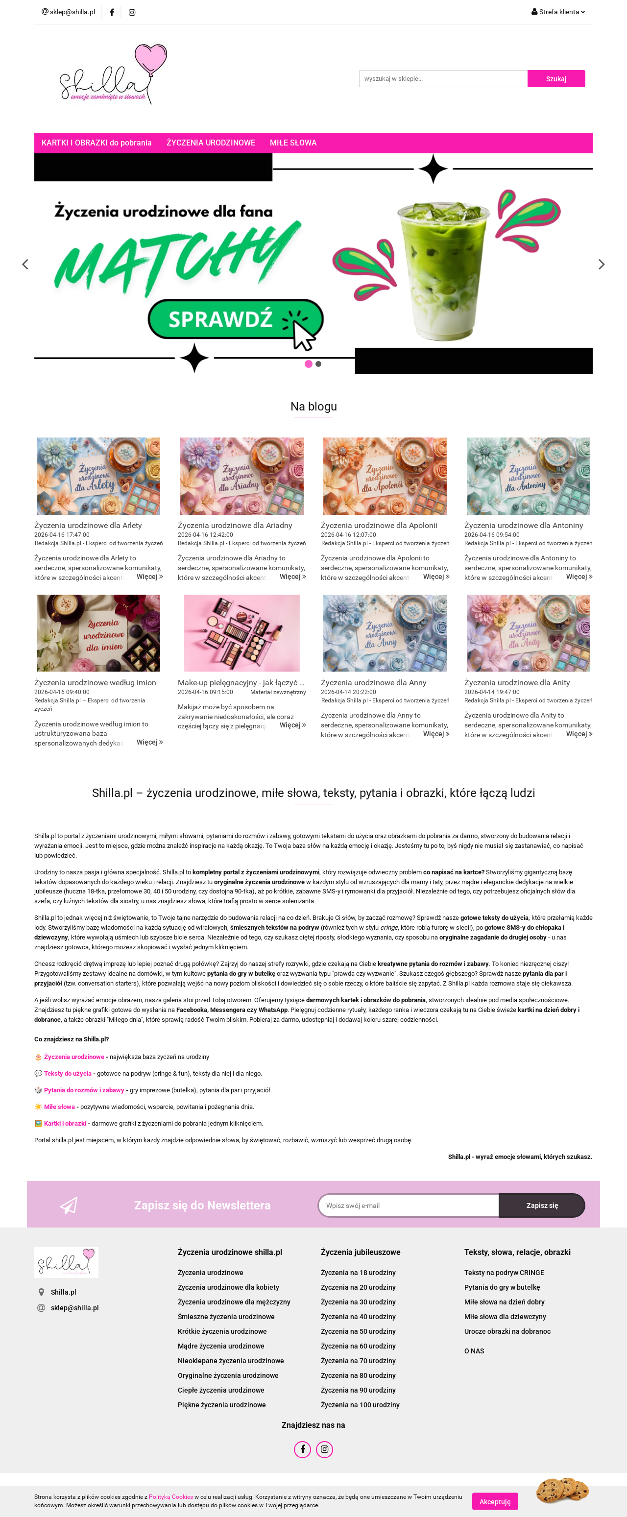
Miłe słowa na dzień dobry (504, 1302)
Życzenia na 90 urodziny (358, 1390)
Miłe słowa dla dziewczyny (505, 1317)
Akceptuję (495, 1501)
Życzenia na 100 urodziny (360, 1405)
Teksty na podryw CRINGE (504, 1272)
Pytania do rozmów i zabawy (84, 1090)
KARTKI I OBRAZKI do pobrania (97, 142)
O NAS (474, 1351)
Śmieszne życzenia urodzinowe (226, 1317)
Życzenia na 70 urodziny (358, 1361)
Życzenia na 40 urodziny (358, 1317)
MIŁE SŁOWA (293, 142)
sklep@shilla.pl (75, 1308)
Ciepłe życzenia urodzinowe (221, 1390)
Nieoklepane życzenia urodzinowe (231, 1361)
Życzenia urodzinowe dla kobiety (228, 1287)
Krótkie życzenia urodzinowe (222, 1331)
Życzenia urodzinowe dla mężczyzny (234, 1302)
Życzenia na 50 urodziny (358, 1331)
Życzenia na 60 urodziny (358, 1346)
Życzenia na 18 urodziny (358, 1272)
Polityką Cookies (171, 1496)
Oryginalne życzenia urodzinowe (228, 1375)
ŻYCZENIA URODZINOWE (211, 142)
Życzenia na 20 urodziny (358, 1287)
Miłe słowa (59, 1106)
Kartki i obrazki (65, 1123)
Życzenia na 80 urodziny (358, 1375)
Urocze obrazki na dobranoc (507, 1331)
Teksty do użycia (68, 1073)
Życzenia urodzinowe (74, 1056)
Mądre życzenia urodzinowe (221, 1346)
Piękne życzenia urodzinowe (222, 1405)
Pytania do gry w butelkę (502, 1287)
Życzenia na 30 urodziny (358, 1302)
